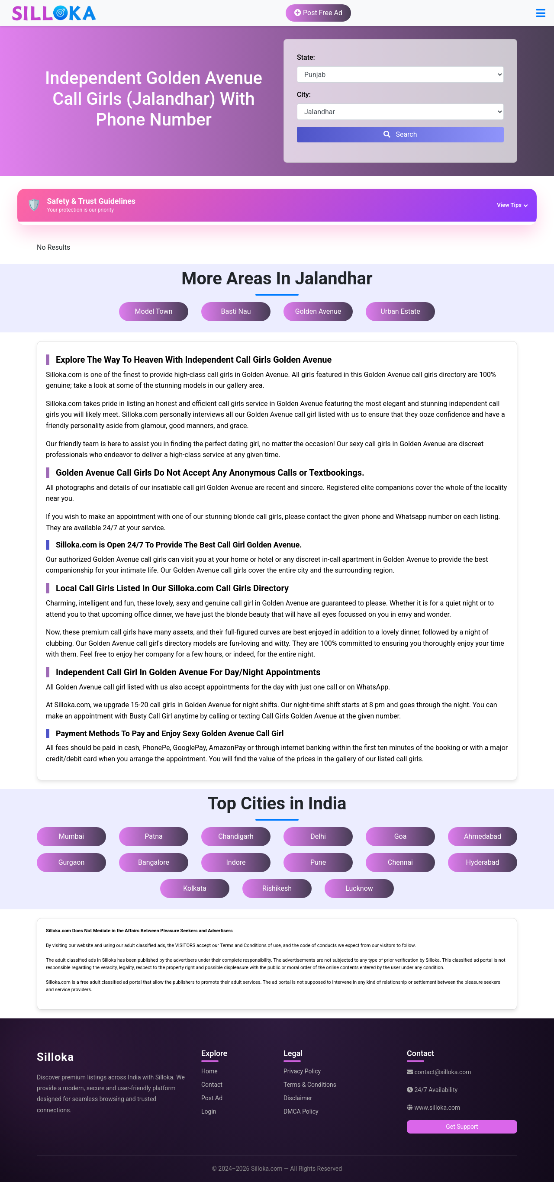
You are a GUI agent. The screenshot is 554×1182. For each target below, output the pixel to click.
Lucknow (359, 888)
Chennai (400, 862)
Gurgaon (71, 862)
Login (208, 1111)
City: (304, 94)
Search (400, 134)
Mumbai (71, 836)
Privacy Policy (302, 1071)
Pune (318, 862)
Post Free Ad (318, 13)
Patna (153, 836)
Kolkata (194, 888)
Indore (235, 862)
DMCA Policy (301, 1111)
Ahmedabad (482, 836)
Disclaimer (297, 1098)
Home (209, 1071)
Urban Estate (400, 311)
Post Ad (211, 1098)
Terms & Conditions (309, 1084)
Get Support (462, 1126)
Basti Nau (236, 311)
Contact (211, 1084)
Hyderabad (482, 862)
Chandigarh (236, 836)
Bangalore (153, 862)
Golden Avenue (318, 311)
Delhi (318, 836)
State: (306, 57)
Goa (400, 836)
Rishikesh (277, 888)
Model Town (154, 311)
